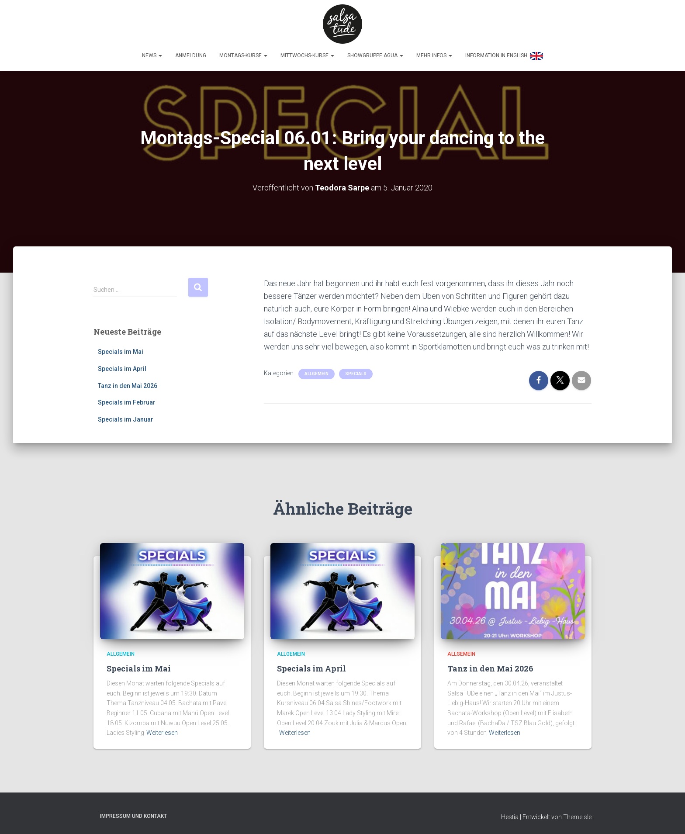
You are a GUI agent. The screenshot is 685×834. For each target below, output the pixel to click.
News (152, 55)
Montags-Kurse (243, 55)
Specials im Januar (125, 417)
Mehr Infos (434, 55)
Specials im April (122, 366)
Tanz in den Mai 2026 (127, 383)
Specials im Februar (127, 400)
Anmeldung (190, 55)
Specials (356, 371)
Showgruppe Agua (375, 55)
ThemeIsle (577, 814)
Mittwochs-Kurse (307, 55)
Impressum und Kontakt (133, 814)
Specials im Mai (120, 349)
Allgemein (316, 371)
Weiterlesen (162, 730)
